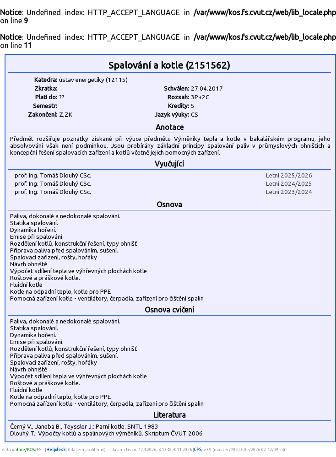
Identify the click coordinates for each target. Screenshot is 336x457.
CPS (197, 449)
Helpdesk (55, 449)
